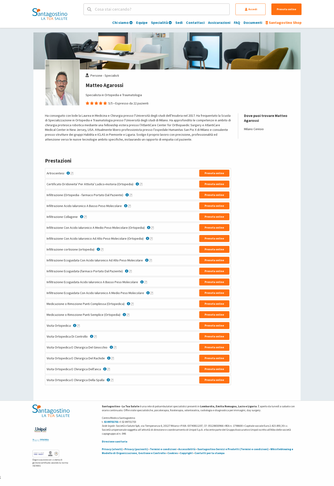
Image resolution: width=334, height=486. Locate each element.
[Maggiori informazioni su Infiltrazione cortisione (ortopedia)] (102, 249)
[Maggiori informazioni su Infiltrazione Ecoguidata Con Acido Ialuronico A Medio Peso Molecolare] (151, 293)
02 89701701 (111, 421)
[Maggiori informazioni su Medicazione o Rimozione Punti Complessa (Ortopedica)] (132, 304)
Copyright (186, 453)
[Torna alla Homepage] (49, 13)
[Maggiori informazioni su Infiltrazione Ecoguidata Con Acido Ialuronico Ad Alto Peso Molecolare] (150, 260)
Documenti (253, 22)
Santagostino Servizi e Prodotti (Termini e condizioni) (233, 449)
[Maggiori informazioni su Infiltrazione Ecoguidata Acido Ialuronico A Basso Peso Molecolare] (145, 282)
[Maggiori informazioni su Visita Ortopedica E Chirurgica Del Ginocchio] (115, 347)
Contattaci (195, 22)
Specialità (161, 22)
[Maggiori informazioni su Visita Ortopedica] (78, 325)
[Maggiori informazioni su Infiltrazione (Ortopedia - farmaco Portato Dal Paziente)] (130, 195)
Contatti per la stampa (210, 453)
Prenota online (286, 9)
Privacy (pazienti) (136, 449)
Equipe (142, 22)
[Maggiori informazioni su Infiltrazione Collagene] (85, 217)
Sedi (179, 22)
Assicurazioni (219, 22)
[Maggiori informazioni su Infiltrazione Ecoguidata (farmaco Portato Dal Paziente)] (130, 271)
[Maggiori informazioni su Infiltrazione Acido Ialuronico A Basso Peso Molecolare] (129, 206)
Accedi (251, 9)
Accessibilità (187, 449)
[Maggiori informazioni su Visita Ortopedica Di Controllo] (95, 336)
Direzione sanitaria (114, 441)
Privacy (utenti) (112, 449)
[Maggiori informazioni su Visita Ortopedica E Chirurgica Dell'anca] (108, 369)
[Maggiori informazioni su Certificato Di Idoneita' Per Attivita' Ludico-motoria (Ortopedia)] (141, 184)
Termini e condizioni (163, 449)
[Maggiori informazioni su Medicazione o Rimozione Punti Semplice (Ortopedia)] (128, 315)
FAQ (237, 22)
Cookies (172, 453)
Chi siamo (122, 22)
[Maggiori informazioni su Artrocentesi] (72, 173)
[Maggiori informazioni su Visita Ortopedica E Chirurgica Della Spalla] (112, 380)
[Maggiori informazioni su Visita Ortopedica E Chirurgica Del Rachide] (112, 358)
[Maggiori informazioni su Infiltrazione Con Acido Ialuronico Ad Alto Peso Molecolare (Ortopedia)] (151, 238)
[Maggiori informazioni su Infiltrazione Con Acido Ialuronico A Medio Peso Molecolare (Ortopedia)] (152, 227)
